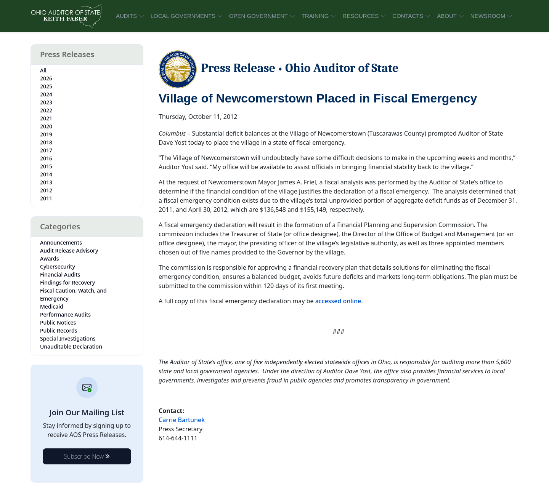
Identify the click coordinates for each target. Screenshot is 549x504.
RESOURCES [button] (360, 16)
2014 (46, 174)
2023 (46, 102)
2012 (46, 190)
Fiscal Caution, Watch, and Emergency (73, 294)
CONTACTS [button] (407, 16)
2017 (46, 150)
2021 (46, 118)
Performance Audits (65, 314)
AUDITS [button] (126, 16)
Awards (49, 258)
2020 (46, 126)
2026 (46, 78)
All (43, 70)
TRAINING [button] (315, 16)
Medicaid (51, 306)
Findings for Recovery (67, 282)
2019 (46, 134)
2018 (46, 142)
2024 (46, 94)
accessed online (338, 301)
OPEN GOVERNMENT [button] (258, 16)
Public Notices (58, 322)
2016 (46, 158)
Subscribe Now (87, 456)
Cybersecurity (57, 266)
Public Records (58, 330)
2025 (46, 86)
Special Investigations (68, 338)
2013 (46, 182)
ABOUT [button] (447, 16)
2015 (46, 166)
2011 (46, 198)
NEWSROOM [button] (488, 16)
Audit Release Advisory (69, 250)
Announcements (61, 242)
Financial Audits (60, 274)
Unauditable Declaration (71, 346)
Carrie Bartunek (182, 420)
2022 (46, 110)
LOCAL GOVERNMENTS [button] (183, 16)
